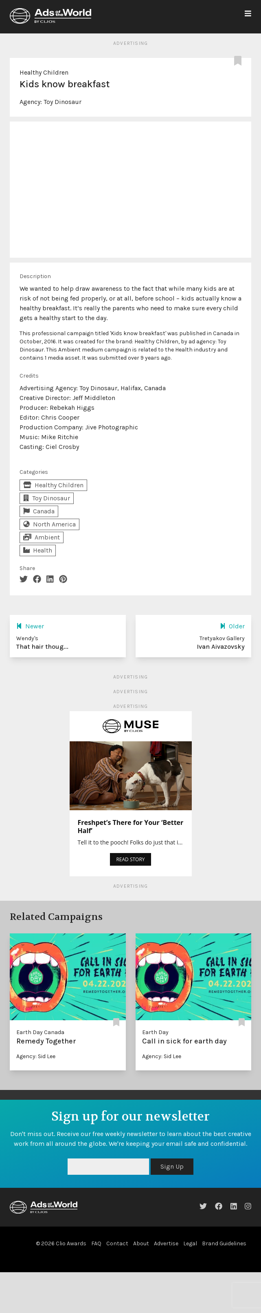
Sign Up (172, 1166)
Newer (30, 626)
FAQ (96, 1243)
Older (232, 626)
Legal (190, 1243)
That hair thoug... (42, 646)
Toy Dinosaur (62, 102)
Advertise (166, 1243)
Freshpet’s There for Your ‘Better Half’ (131, 826)
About (141, 1243)
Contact (117, 1243)
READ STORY (130, 859)
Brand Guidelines (224, 1243)
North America (49, 524)
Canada (39, 511)
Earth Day (155, 1032)
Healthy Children (44, 72)
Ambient (41, 537)
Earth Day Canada (40, 1032)
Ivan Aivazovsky (221, 646)
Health (37, 550)
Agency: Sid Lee (35, 1056)
